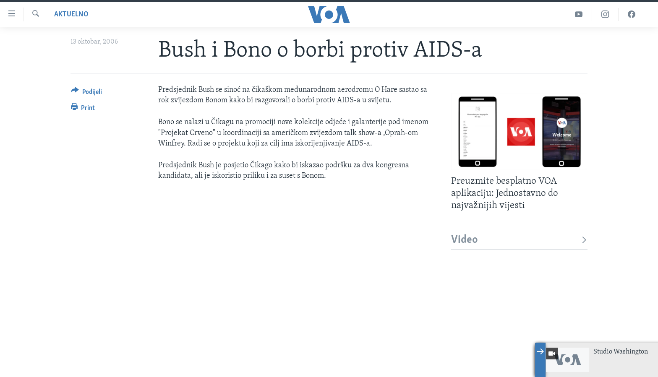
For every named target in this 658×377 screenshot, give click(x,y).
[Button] (86, 93)
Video (519, 240)
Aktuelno (71, 14)
